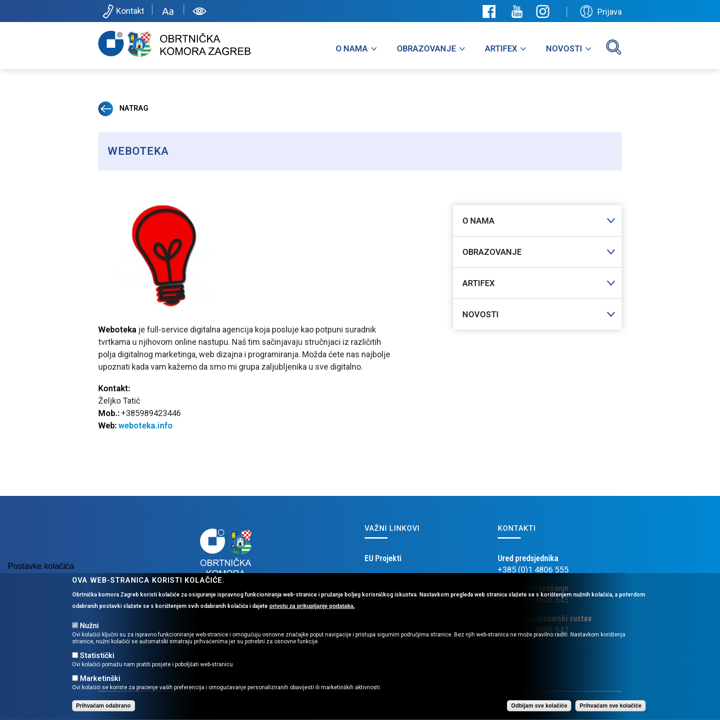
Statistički (97, 664)
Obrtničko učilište (394, 581)
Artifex (501, 48)
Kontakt (122, 11)
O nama (352, 48)
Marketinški (100, 687)
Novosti (564, 48)
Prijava (601, 11)
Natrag (123, 108)
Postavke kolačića (41, 574)
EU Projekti (383, 558)
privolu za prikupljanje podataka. (312, 615)
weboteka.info (145, 425)
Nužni (89, 634)
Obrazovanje (426, 48)
